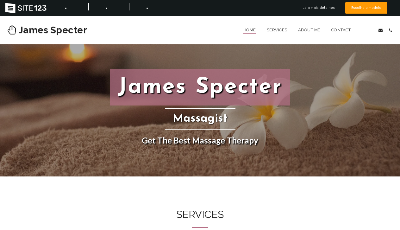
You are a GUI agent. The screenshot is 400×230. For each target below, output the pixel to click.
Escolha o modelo (366, 8)
